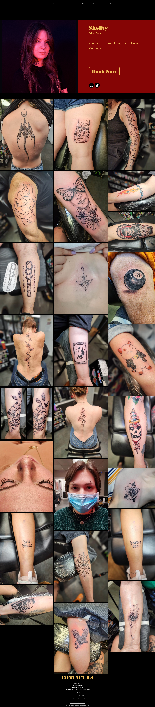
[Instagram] (91, 85)
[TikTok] (97, 85)
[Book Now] (104, 71)
